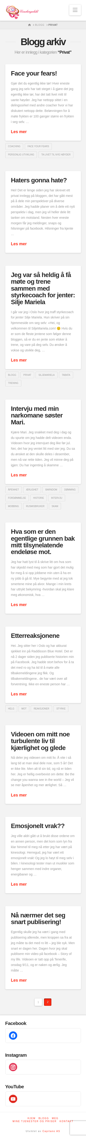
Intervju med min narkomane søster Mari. (37, 415)
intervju (56, 498)
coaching (14, 146)
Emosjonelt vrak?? (38, 825)
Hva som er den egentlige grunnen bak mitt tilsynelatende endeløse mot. (43, 541)
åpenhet (13, 489)
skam (55, 506)
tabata (66, 375)
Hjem (32, 1118)
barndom (51, 489)
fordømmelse (17, 498)
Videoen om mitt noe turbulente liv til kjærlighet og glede (40, 741)
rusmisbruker (35, 506)
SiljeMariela (47, 375)
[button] (75, 10)
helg (11, 708)
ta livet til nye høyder (55, 154)
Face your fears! (34, 73)
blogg (12, 375)
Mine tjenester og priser (35, 1121)
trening (13, 383)
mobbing (13, 506)
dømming (69, 489)
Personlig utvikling (21, 154)
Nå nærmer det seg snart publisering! (38, 918)
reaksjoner (41, 708)
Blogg (44, 1118)
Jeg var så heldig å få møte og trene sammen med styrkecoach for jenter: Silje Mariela (43, 288)
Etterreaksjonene (35, 635)
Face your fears (38, 146)
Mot (23, 708)
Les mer (19, 131)
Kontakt (66, 1121)
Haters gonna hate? (39, 180)
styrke (61, 708)
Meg (55, 1118)
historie (38, 498)
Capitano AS (51, 1131)
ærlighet (32, 489)
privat (27, 375)
